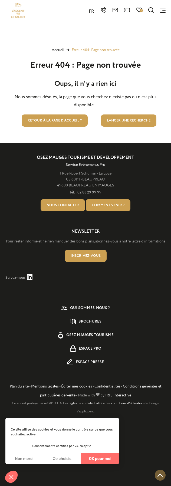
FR (91, 11)
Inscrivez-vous (86, 255)
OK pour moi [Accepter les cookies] (100, 459)
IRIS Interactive (118, 395)
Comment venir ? (108, 205)
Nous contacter (63, 205)
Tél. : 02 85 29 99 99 (85, 192)
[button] (11, 476)
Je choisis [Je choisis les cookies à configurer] (62, 459)
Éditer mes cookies (76, 386)
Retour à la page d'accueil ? (55, 120)
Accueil (58, 49)
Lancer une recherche (128, 120)
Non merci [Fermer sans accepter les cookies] (24, 459)
